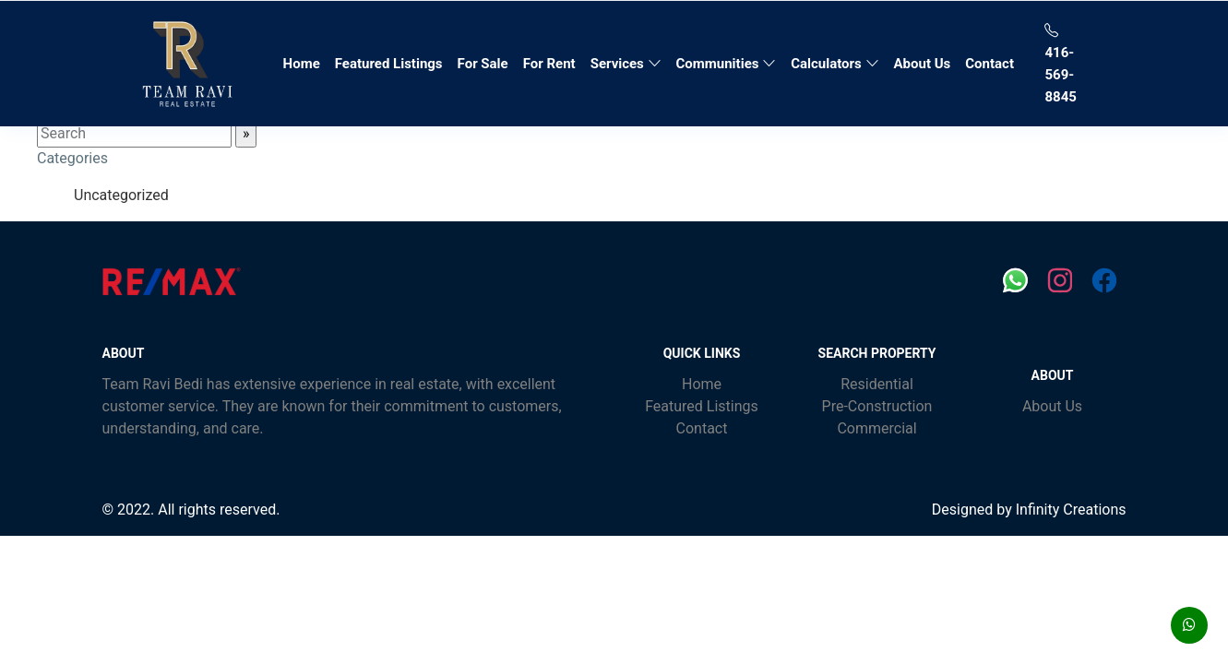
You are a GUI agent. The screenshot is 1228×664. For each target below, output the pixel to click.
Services (626, 63)
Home (305, 62)
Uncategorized (121, 195)
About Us (922, 63)
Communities (726, 63)
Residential (877, 384)
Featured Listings (389, 63)
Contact (989, 63)
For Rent (549, 63)
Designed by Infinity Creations (1029, 509)
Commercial (876, 428)
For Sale (483, 63)
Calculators (834, 63)
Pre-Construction (877, 406)
